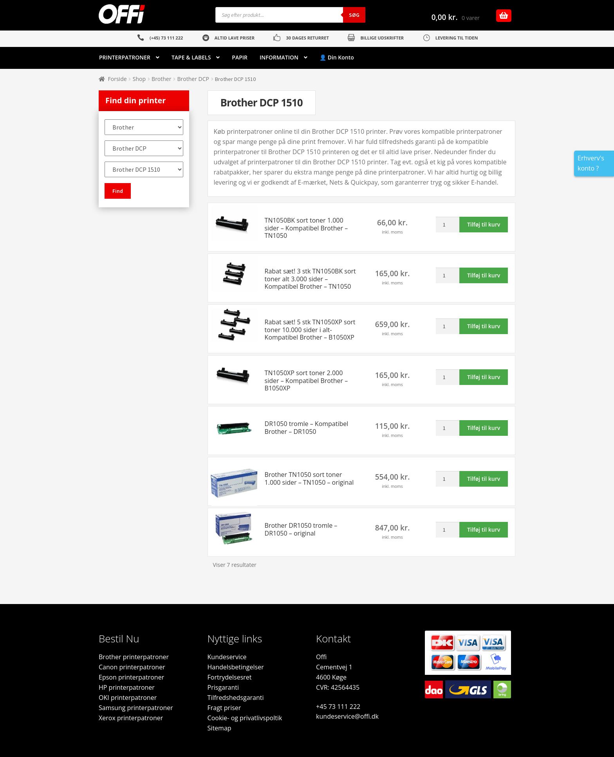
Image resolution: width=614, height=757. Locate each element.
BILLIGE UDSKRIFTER (382, 38)
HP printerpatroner (127, 687)
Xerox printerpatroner (131, 718)
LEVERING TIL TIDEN (456, 38)
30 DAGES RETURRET (307, 38)
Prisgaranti (223, 687)
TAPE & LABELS (191, 57)
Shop (139, 79)
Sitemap (219, 728)
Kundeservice (227, 657)
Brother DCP (193, 79)
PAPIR (239, 57)
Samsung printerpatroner (136, 707)
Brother (161, 79)
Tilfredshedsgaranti (236, 697)
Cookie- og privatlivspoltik (245, 718)
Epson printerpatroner (131, 677)
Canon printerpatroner (132, 667)
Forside (117, 79)
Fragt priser (224, 707)
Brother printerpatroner (134, 657)
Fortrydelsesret (230, 677)
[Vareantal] (447, 224)
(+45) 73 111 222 (166, 38)
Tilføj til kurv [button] (483, 224)
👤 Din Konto (337, 57)
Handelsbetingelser (236, 667)
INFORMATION (279, 57)
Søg (354, 14)
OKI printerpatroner (128, 697)
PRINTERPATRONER (124, 57)
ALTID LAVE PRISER (235, 38)
